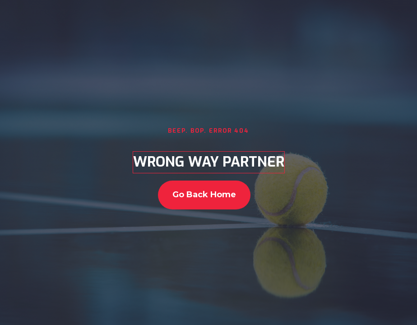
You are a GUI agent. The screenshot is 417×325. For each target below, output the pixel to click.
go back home (204, 195)
